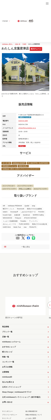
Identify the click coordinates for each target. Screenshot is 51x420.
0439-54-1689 (23, 121)
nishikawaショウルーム (11, 342)
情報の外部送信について (33, 415)
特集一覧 (5, 357)
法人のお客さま (8, 382)
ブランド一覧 (7, 332)
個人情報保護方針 (31, 411)
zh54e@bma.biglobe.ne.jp (27, 128)
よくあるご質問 (30, 418)
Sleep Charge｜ (17, 392)
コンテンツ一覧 (8, 362)
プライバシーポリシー (9, 415)
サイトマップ (6, 418)
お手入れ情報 (7, 367)
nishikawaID (7, 377)
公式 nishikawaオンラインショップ (22, 397)
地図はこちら (24, 117)
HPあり (21, 146)
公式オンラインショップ (11, 387)
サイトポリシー (7, 411)
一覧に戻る (17, 247)
